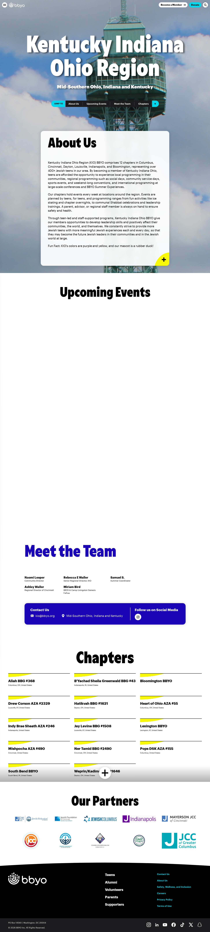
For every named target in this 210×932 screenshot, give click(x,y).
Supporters (114, 904)
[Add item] (155, 104)
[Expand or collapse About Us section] (162, 259)
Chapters (143, 103)
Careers (161, 893)
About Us (73, 103)
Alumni (111, 882)
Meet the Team (122, 103)
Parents (111, 897)
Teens (110, 875)
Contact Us (163, 874)
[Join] (173, 4)
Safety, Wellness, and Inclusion (174, 886)
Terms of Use (164, 906)
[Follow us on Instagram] (138, 617)
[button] (4, 5)
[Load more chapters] (105, 773)
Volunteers (114, 889)
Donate (195, 4)
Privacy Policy (164, 899)
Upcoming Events (96, 103)
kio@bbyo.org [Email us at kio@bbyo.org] (45, 615)
